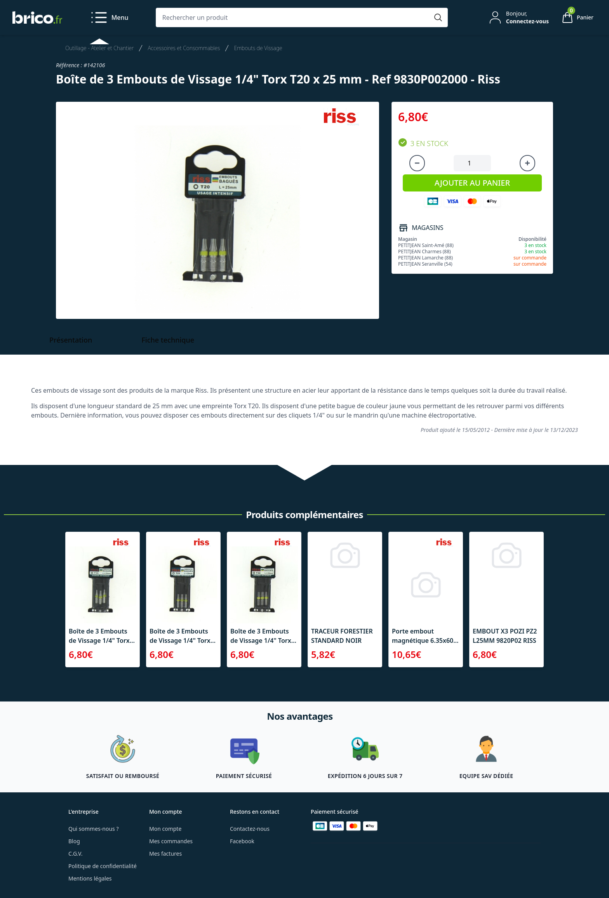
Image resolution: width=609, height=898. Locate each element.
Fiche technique (167, 340)
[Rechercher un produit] (294, 17)
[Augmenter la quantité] (527, 163)
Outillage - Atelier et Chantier (99, 48)
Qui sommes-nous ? (93, 828)
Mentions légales (90, 878)
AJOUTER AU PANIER (472, 183)
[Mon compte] (518, 17)
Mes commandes (171, 841)
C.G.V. (75, 853)
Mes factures (165, 853)
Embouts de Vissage (258, 48)
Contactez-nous (250, 828)
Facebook (242, 841)
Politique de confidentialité (102, 866)
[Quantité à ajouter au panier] (472, 163)
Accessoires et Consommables (184, 48)
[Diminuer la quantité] (417, 163)
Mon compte (165, 828)
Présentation (70, 340)
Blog (74, 841)
